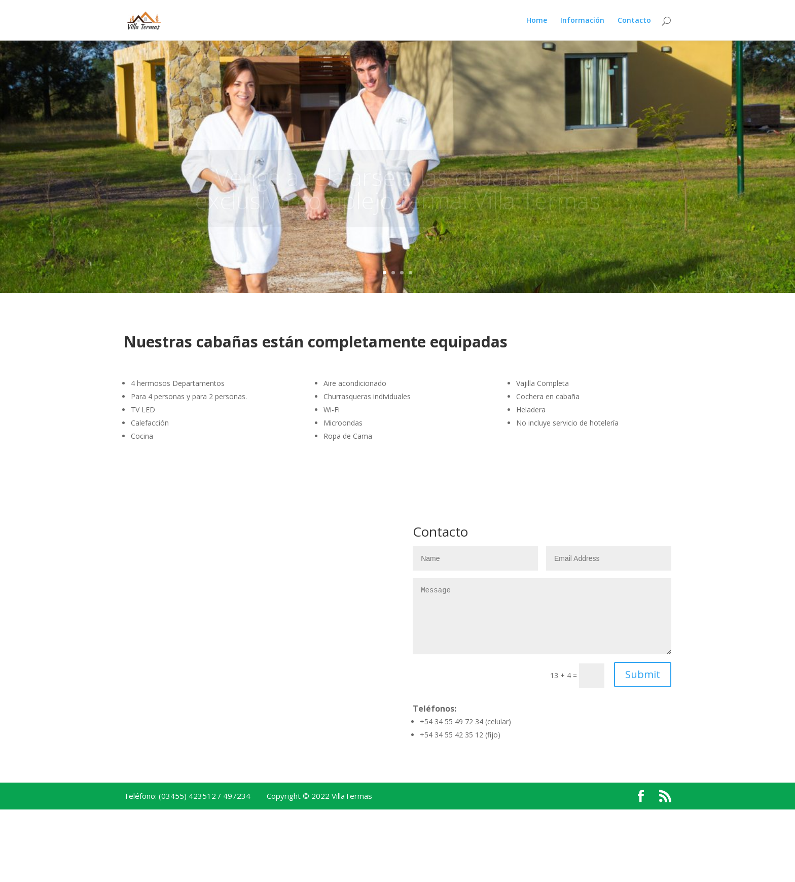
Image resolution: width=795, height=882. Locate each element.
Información (582, 21)
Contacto (634, 21)
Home (536, 21)
